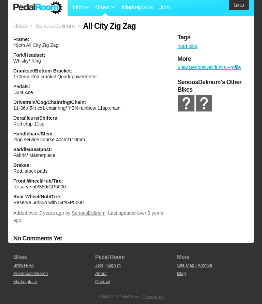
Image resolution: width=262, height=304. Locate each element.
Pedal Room (37, 8)
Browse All (23, 265)
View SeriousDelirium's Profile (209, 67)
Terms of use (153, 297)
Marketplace (136, 7)
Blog (181, 273)
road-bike (187, 46)
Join (164, 7)
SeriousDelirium (88, 213)
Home (80, 7)
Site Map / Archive (194, 265)
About (100, 273)
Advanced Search (30, 273)
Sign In (114, 265)
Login (239, 4)
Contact (102, 281)
